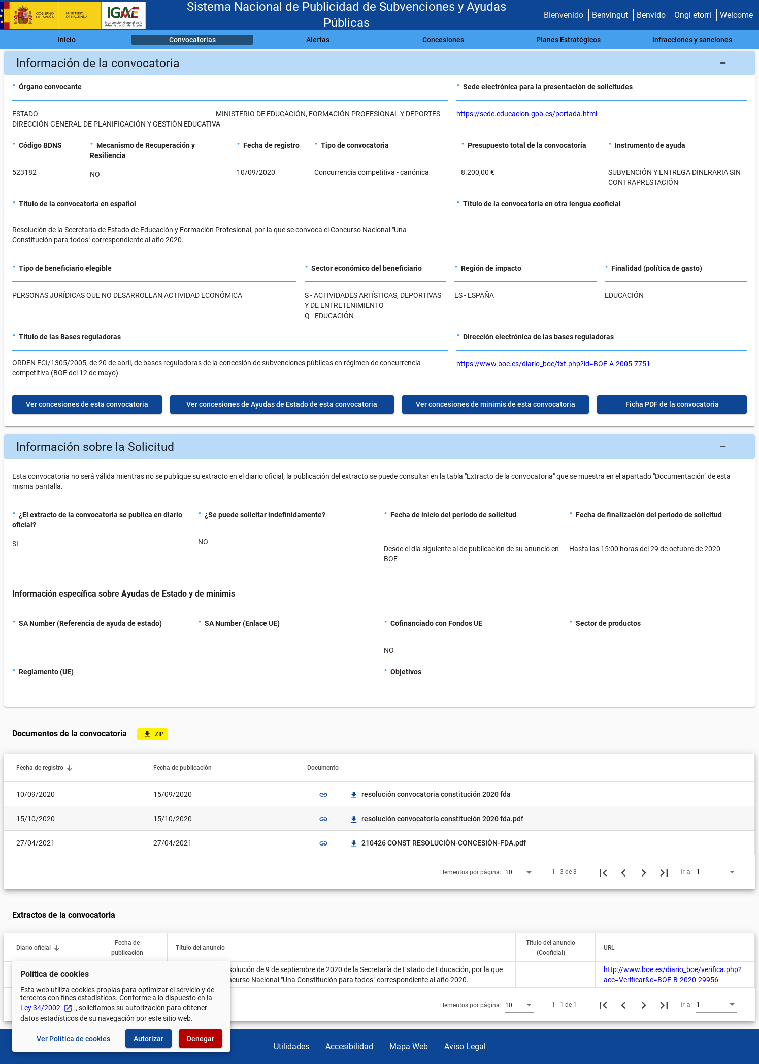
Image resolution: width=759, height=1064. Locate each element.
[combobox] (519, 872)
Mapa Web (408, 1046)
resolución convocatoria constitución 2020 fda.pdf (436, 819)
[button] (379, 63)
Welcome (736, 15)
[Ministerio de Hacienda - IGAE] (77, 15)
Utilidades (291, 1046)
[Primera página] (603, 872)
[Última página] (664, 872)
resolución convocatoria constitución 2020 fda (430, 794)
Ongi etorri (692, 15)
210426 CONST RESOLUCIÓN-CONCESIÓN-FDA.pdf (437, 843)
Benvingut (610, 15)
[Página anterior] (623, 872)
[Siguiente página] (644, 872)
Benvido (651, 15)
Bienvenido (563, 15)
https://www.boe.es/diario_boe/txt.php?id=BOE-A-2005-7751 (553, 364)
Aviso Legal (465, 1046)
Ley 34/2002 (46, 1008)
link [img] (323, 794)
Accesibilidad (349, 1046)
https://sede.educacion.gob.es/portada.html (526, 114)
